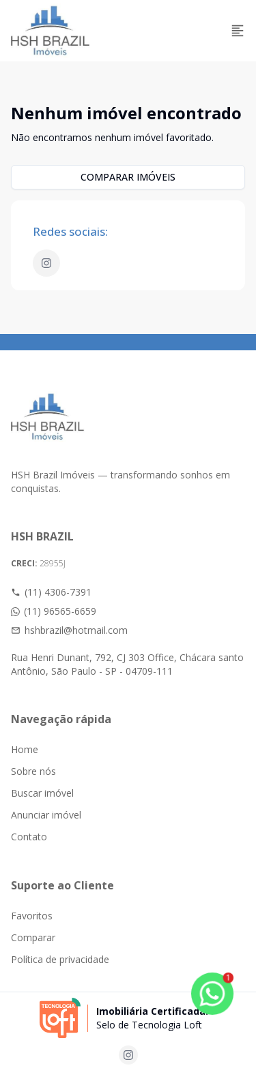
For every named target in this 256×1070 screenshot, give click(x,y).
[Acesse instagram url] (128, 1055)
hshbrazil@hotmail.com (69, 630)
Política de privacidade (60, 959)
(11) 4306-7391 (51, 591)
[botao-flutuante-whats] (212, 993)
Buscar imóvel (42, 792)
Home (24, 749)
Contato (29, 836)
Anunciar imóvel (46, 814)
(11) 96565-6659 (53, 611)
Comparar (33, 937)
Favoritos (32, 915)
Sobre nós (33, 771)
